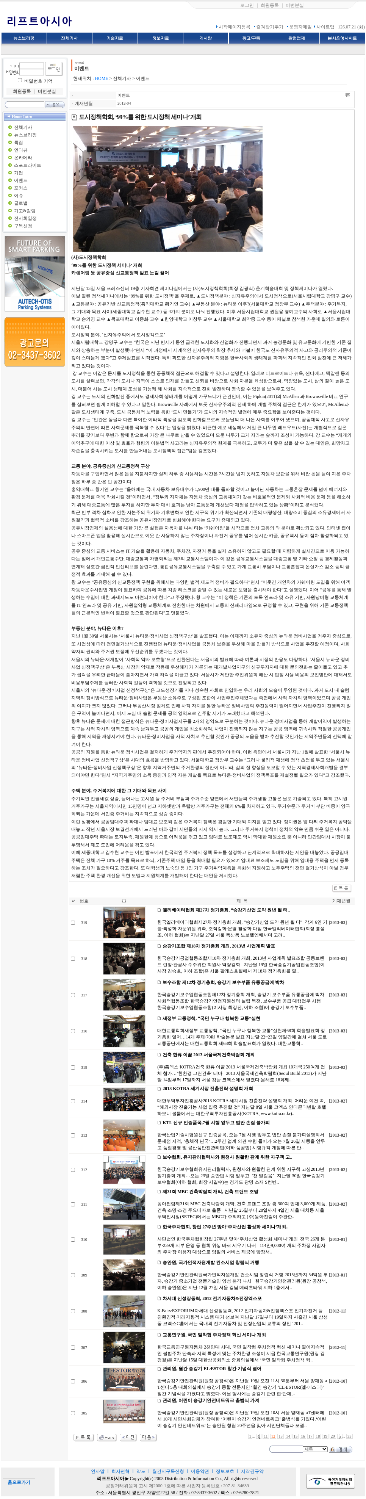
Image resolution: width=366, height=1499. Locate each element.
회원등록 (270, 5)
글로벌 (21, 203)
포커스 (21, 188)
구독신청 (23, 226)
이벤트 (21, 180)
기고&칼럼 (25, 210)
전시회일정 (25, 218)
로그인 (247, 5)
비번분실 (295, 5)
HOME (101, 78)
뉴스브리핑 (25, 135)
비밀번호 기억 (38, 81)
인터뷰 (21, 150)
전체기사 (23, 127)
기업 (18, 172)
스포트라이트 (27, 165)
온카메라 (23, 157)
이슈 (18, 195)
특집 (18, 142)
